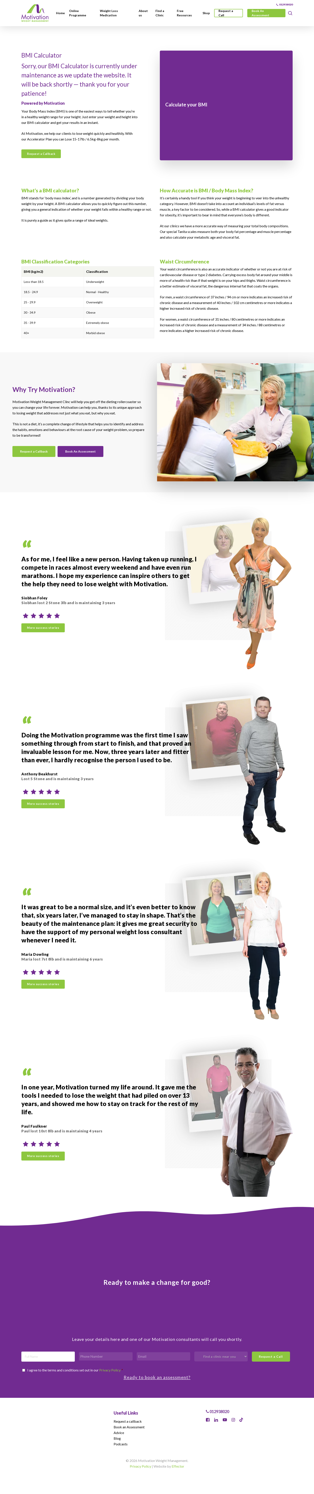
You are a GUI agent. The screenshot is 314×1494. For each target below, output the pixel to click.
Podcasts (121, 1444)
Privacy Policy (110, 1370)
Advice (119, 1433)
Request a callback (128, 1421)
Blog (117, 1438)
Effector (178, 1466)
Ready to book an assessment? (157, 1377)
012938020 (217, 1411)
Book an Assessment (129, 1427)
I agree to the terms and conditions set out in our (75, 1370)
